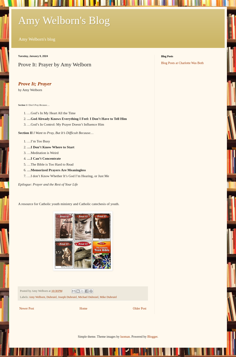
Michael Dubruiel (88, 297)
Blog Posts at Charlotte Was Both (182, 63)
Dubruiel (52, 297)
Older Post (140, 308)
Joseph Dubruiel (67, 297)
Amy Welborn (37, 297)
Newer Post (26, 308)
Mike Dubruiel (108, 297)
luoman (125, 336)
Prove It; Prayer (35, 84)
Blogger (152, 336)
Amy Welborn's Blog (64, 20)
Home (83, 308)
